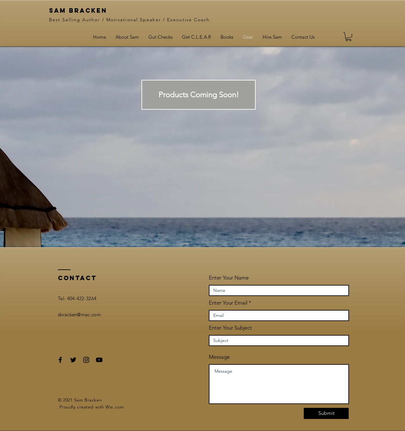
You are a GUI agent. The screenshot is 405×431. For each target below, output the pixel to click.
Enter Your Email (228, 303)
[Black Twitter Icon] (73, 360)
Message (219, 357)
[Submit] (326, 413)
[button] (198, 95)
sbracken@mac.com (79, 315)
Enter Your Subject (230, 328)
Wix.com (114, 407)
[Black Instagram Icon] (86, 360)
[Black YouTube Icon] (99, 360)
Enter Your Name (229, 277)
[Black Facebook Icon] (60, 360)
